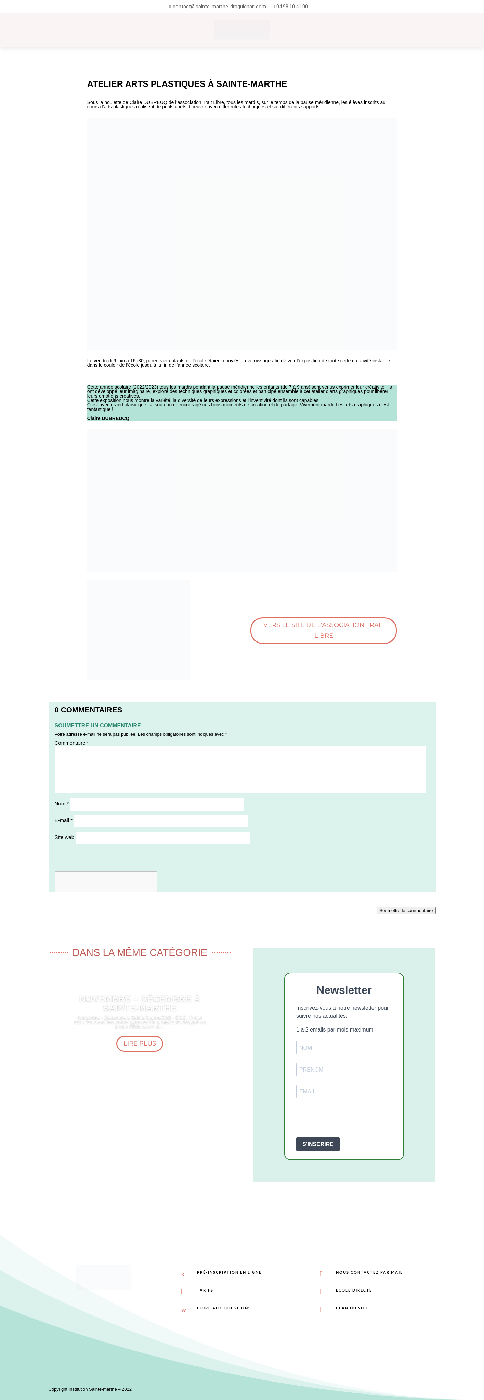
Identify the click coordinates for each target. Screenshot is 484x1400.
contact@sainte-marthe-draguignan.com (219, 6)
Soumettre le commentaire (406, 910)
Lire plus (139, 1043)
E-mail (64, 820)
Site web (65, 837)
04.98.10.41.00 (292, 6)
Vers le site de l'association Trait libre (323, 630)
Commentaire (72, 743)
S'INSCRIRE (317, 1144)
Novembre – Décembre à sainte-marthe (139, 1003)
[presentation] (348, 1118)
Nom (62, 803)
